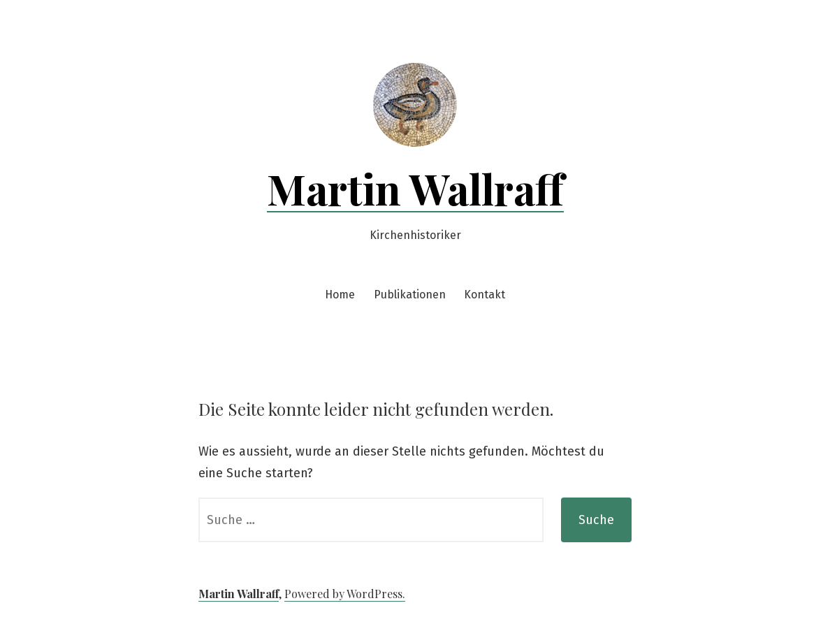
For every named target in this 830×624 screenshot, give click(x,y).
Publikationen (410, 294)
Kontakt (484, 294)
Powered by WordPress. (344, 593)
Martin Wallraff (415, 188)
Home (340, 294)
